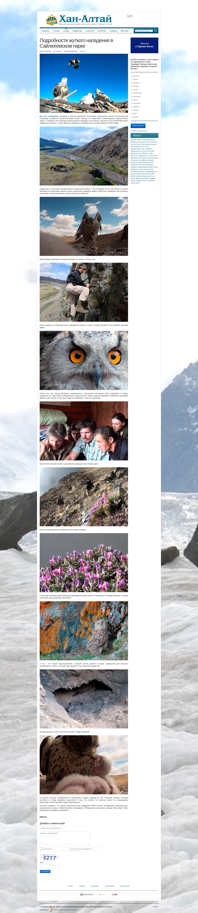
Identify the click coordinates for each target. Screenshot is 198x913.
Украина (134, 140)
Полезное (109, 886)
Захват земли (136, 174)
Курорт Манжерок (143, 178)
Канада (135, 86)
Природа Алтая (137, 169)
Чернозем (146, 140)
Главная (45, 31)
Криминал (135, 158)
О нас (70, 886)
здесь (42, 327)
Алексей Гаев (148, 169)
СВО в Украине (146, 149)
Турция (134, 110)
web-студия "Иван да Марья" (63, 910)
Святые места (153, 158)
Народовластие (137, 151)
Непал (134, 100)
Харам (133, 165)
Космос (139, 165)
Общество (77, 31)
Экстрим (151, 151)
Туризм (56, 31)
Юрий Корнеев (136, 176)
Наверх (155, 907)
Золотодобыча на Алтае (140, 146)
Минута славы (148, 153)
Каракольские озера (138, 142)
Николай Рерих (148, 165)
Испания (135, 83)
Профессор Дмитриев (139, 167)
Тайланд (135, 107)
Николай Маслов (147, 174)
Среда (66, 31)
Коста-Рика (136, 93)
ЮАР (134, 114)
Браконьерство (137, 153)
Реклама (95, 886)
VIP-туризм (143, 158)
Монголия (135, 96)
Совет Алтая (136, 144)
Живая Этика (153, 167)
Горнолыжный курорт (149, 144)
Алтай (145, 151)
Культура (90, 31)
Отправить (45, 871)
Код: (41, 862)
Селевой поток (141, 181)
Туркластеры (136, 149)
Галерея (113, 31)
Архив (82, 886)
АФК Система (151, 142)
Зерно (139, 140)
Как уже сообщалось (49, 116)
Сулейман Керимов (146, 160)
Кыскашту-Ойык (137, 162)
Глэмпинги (135, 160)
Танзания (135, 103)
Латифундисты (151, 171)
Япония (135, 117)
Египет (134, 79)
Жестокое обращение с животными (144, 156)
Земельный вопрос (138, 171)
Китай (134, 90)
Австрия (135, 76)
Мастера (125, 31)
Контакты (125, 886)
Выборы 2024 (148, 162)
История (102, 31)
